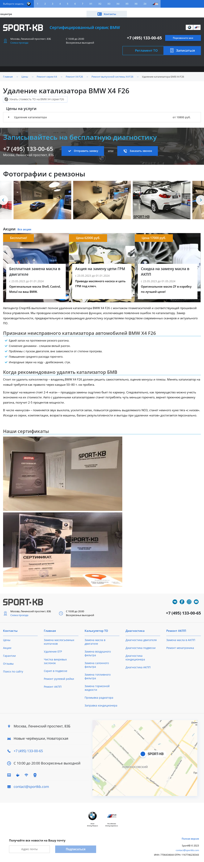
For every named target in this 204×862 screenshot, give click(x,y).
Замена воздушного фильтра (98, 650)
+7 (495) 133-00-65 (144, 35)
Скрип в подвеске (55, 668)
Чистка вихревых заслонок (55, 658)
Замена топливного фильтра (98, 673)
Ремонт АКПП (53, 684)
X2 (99, 3)
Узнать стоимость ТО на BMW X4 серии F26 (36, 96)
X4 (118, 3)
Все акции (24, 227)
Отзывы (8, 661)
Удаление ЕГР (53, 649)
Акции (38, 11)
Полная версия (190, 837)
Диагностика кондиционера (135, 654)
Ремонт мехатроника (180, 645)
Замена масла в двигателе (95, 639)
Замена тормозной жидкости (97, 685)
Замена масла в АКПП (180, 637)
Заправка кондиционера (101, 703)
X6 (136, 3)
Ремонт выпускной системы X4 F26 (112, 74)
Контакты (186, 11)
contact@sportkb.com (31, 784)
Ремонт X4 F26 (74, 74)
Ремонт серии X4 (47, 74)
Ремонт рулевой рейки (59, 676)
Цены (24, 11)
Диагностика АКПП (138, 664)
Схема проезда (19, 40)
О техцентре (85, 11)
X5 (127, 3)
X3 (108, 3)
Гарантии (9, 653)
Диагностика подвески (141, 645)
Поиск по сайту (13, 669)
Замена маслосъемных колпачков (59, 639)
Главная (8, 74)
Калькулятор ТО (60, 11)
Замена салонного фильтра (97, 662)
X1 (90, 3)
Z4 (145, 3)
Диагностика (135, 628)
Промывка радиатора (99, 695)
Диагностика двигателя (141, 637)
